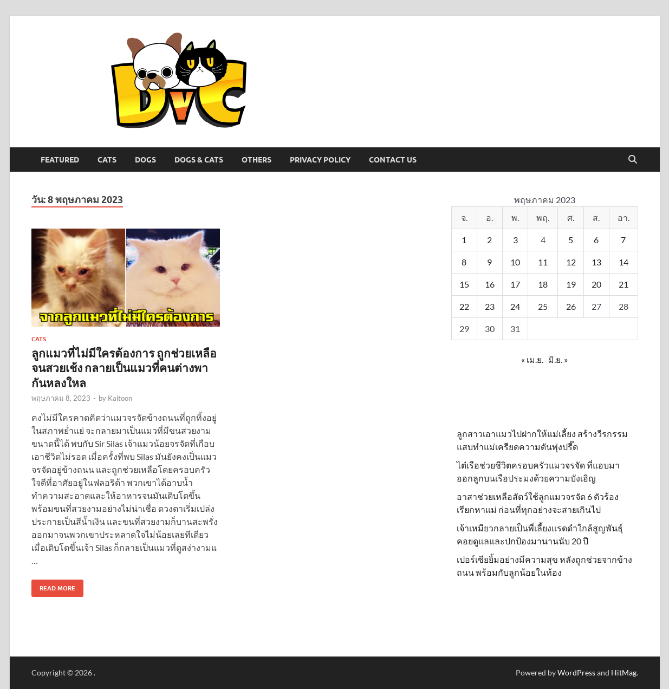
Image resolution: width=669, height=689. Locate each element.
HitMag (623, 672)
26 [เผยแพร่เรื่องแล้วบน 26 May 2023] (571, 306)
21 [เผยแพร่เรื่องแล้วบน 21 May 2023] (623, 284)
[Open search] (633, 159)
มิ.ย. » (558, 359)
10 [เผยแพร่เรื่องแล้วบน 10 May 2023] (515, 262)
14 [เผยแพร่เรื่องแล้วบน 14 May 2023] (623, 262)
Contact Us (393, 159)
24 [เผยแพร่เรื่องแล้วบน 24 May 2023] (515, 306)
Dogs (145, 159)
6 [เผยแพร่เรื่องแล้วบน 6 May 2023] (596, 240)
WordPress (576, 672)
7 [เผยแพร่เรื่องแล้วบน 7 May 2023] (623, 240)
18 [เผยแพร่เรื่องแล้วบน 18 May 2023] (543, 284)
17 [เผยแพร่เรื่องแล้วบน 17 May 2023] (515, 284)
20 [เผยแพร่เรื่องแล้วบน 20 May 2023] (596, 284)
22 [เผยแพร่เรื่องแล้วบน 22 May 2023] (464, 306)
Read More (53, 586)
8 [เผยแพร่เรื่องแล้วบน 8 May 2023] (464, 262)
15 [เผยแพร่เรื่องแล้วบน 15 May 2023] (464, 284)
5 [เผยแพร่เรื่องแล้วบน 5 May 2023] (570, 240)
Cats (107, 159)
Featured (60, 159)
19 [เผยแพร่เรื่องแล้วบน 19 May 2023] (571, 284)
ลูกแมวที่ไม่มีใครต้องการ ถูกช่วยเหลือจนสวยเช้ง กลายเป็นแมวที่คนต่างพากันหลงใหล (124, 367)
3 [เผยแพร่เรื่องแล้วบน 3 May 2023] (515, 240)
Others (256, 159)
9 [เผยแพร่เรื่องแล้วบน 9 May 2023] (489, 262)
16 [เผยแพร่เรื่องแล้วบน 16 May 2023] (490, 284)
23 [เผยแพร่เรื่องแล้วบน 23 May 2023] (490, 306)
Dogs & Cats (198, 159)
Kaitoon (120, 398)
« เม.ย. (532, 359)
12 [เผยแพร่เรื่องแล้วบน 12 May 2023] (571, 262)
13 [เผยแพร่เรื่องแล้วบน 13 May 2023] (596, 262)
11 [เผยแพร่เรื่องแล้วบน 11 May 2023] (543, 262)
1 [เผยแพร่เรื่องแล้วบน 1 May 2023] (464, 240)
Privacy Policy (320, 159)
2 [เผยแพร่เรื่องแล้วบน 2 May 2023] (489, 240)
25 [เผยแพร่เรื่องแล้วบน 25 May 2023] (543, 306)
